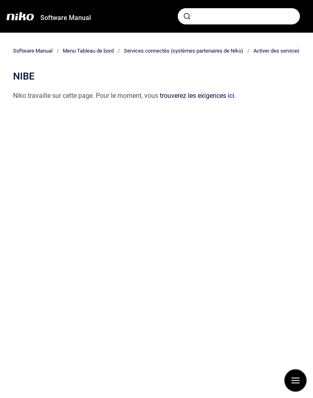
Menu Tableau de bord (88, 51)
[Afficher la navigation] (295, 380)
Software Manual (65, 18)
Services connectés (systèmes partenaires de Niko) (183, 51)
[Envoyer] (187, 16)
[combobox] (239, 16)
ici (231, 96)
